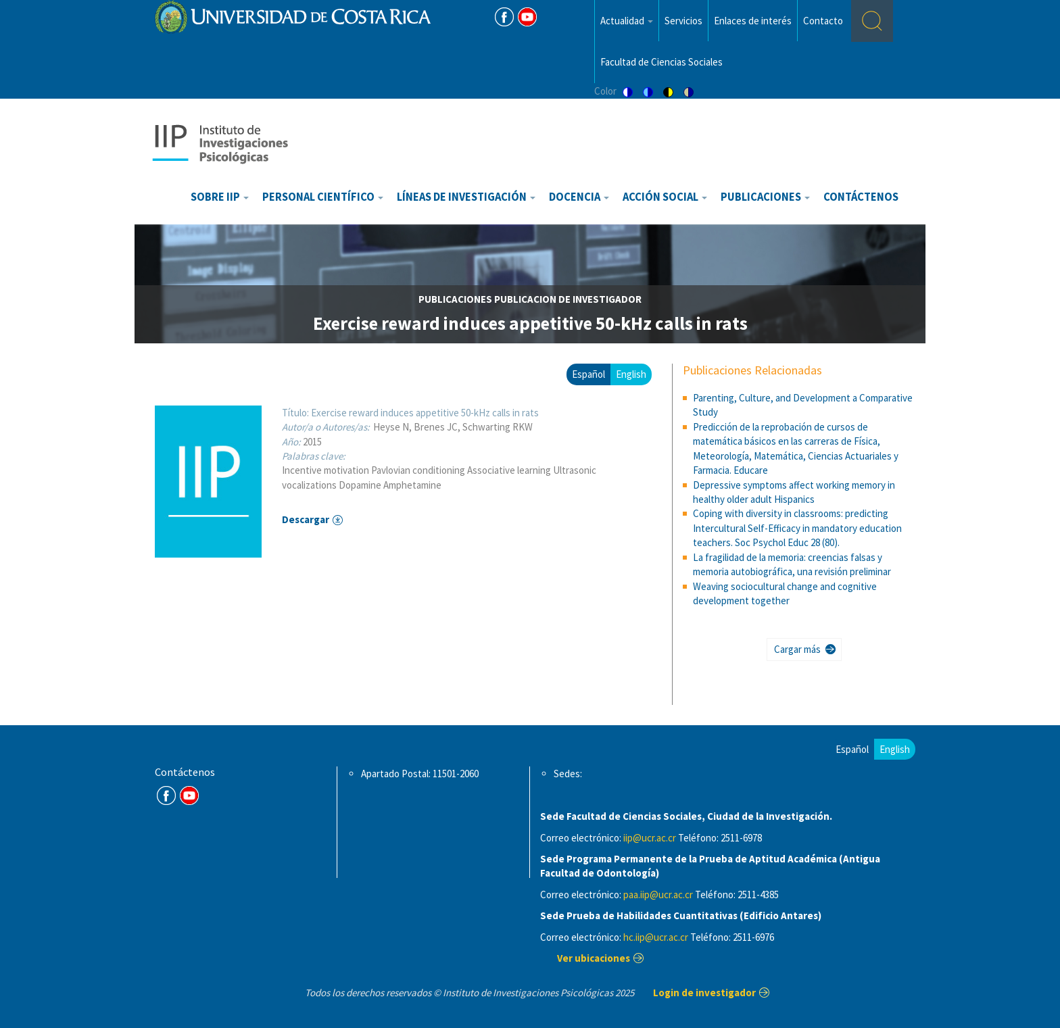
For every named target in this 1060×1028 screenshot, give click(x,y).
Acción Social (665, 197)
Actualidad (626, 20)
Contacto (823, 20)
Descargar (305, 519)
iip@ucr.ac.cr (649, 837)
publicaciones (455, 299)
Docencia (579, 197)
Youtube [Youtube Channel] (527, 17)
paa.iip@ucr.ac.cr (658, 894)
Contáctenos (860, 197)
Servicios (683, 20)
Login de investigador (704, 992)
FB (504, 17)
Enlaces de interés (753, 20)
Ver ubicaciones (593, 958)
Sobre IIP (220, 197)
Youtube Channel (189, 795)
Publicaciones (765, 197)
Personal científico (322, 197)
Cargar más (797, 649)
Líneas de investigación (466, 197)
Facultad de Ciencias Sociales (661, 61)
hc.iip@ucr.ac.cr (655, 937)
